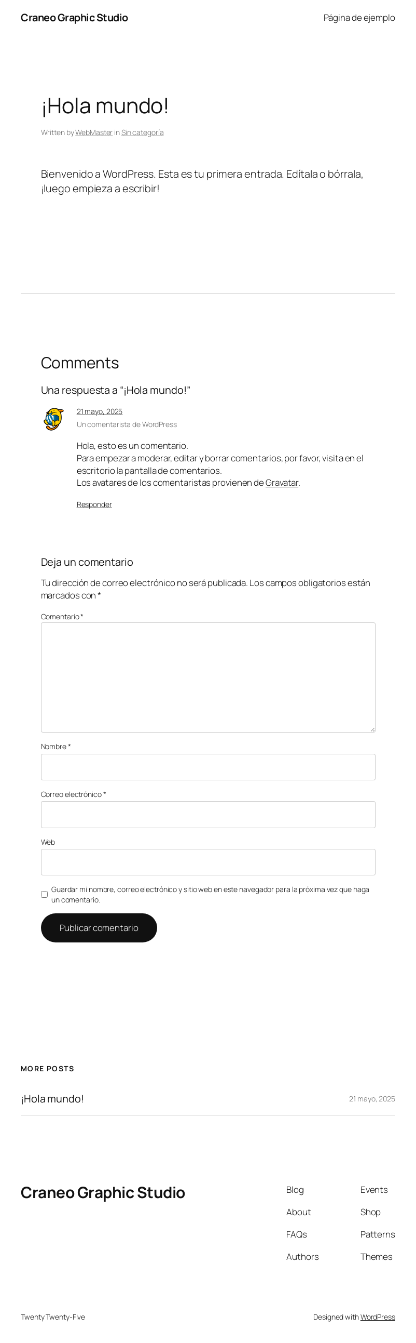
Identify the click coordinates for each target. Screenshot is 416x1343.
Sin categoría (142, 132)
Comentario (62, 616)
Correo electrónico (73, 794)
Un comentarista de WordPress (127, 424)
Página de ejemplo (359, 17)
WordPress (377, 1317)
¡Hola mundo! (52, 1099)
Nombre (56, 746)
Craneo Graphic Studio (74, 17)
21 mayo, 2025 (100, 411)
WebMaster (94, 132)
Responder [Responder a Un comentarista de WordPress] (94, 504)
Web (48, 842)
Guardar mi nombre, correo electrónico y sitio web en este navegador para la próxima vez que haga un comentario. (210, 894)
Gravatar (282, 482)
